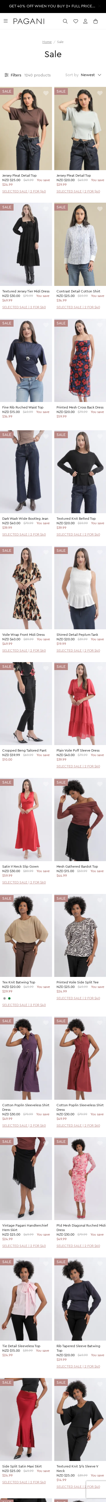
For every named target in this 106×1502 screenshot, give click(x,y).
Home (47, 42)
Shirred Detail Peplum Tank (77, 634)
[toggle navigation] (5, 21)
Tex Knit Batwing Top (18, 982)
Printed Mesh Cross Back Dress (80, 407)
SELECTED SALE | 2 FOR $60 (24, 307)
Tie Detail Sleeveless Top (21, 1346)
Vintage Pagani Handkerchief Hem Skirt (25, 1228)
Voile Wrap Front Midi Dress (23, 634)
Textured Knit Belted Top (76, 518)
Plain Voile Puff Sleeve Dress (78, 750)
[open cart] (95, 21)
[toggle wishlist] (46, 93)
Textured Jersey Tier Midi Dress (25, 291)
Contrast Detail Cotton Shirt (78, 291)
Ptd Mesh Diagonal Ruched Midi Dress (81, 1228)
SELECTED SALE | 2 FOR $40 (24, 191)
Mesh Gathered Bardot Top (77, 866)
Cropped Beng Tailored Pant (24, 750)
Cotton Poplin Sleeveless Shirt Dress (25, 1107)
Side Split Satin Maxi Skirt (22, 1466)
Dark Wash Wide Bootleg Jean (25, 518)
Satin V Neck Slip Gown (20, 866)
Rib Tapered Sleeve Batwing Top (78, 1348)
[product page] (26, 128)
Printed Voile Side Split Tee (78, 982)
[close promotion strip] (99, 6)
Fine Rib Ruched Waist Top (23, 407)
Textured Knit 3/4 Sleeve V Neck (77, 1469)
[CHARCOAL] (5, 998)
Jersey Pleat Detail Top (19, 175)
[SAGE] (9, 998)
